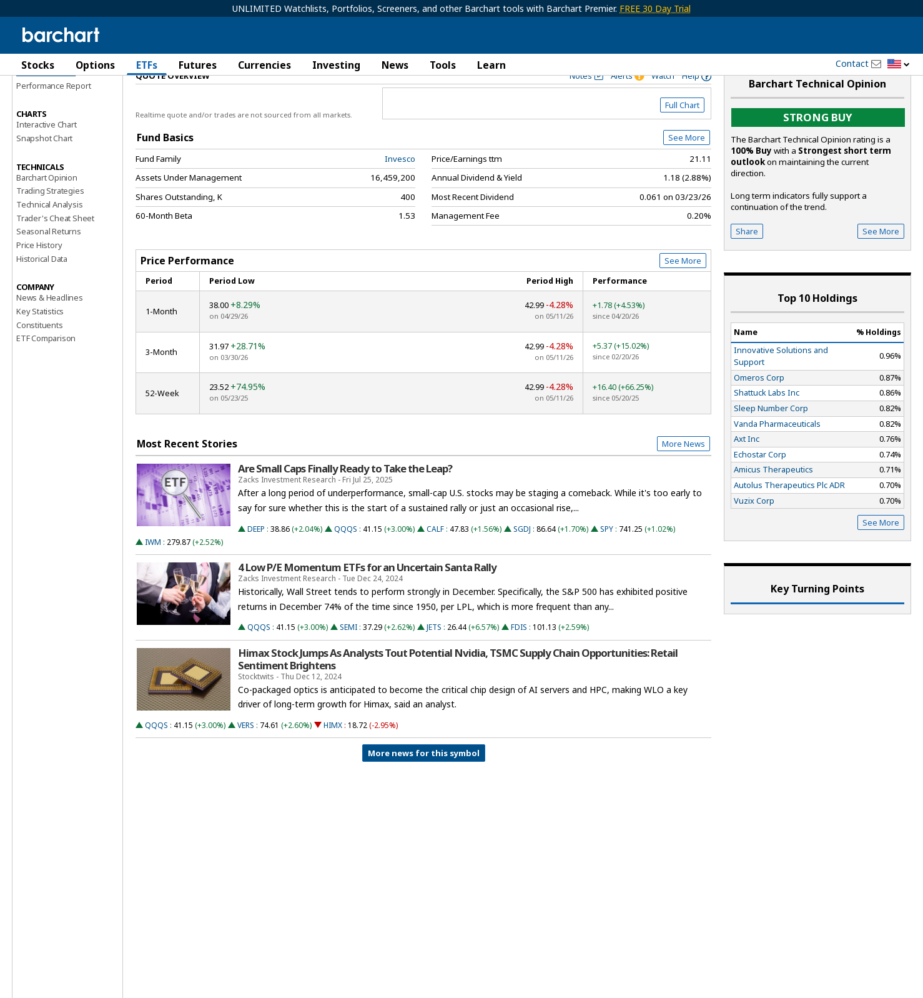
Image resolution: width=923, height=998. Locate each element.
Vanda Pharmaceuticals (777, 450)
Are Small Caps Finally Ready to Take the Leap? (345, 495)
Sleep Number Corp (771, 434)
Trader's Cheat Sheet (55, 244)
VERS (245, 751)
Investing (336, 65)
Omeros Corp (759, 403)
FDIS (519, 654)
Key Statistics (40, 337)
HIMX (332, 751)
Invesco (400, 185)
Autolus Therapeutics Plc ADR (789, 511)
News (395, 65)
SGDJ (522, 555)
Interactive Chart (46, 150)
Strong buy (817, 144)
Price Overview (46, 98)
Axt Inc (746, 465)
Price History (39, 271)
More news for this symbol (424, 779)
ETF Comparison (46, 365)
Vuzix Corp (754, 526)
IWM (153, 568)
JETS (434, 654)
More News (683, 470)
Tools (443, 65)
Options (95, 65)
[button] (898, 64)
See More (686, 163)
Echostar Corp (760, 480)
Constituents (39, 351)
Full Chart (682, 131)
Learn (491, 65)
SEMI (348, 654)
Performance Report (53, 111)
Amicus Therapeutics (773, 496)
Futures (198, 65)
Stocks (37, 65)
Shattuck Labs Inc (766, 419)
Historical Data (41, 285)
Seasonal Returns (48, 258)
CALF (435, 555)
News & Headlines (49, 324)
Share (747, 257)
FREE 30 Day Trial (655, 8)
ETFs (146, 65)
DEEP (256, 555)
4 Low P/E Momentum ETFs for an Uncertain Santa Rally (367, 593)
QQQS (345, 555)
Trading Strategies (50, 216)
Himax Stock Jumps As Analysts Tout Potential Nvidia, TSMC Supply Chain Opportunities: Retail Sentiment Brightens (458, 685)
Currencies (264, 65)
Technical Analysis (49, 230)
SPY (606, 555)
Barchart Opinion (46, 203)
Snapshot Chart (44, 164)
